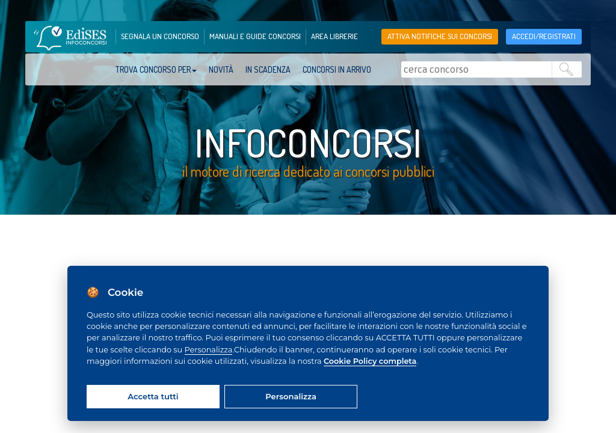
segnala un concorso (160, 36)
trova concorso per (156, 69)
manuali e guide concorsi (255, 36)
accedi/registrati (544, 36)
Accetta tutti (153, 396)
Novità (221, 69)
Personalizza (209, 349)
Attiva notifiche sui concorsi (439, 36)
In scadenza (268, 69)
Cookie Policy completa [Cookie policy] (370, 361)
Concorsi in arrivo (337, 69)
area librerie (334, 36)
